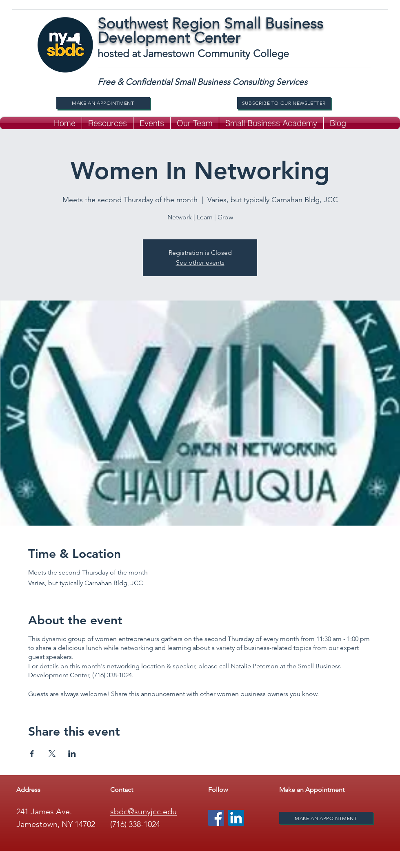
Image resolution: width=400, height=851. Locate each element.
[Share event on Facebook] (32, 753)
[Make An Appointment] (103, 103)
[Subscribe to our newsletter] (284, 103)
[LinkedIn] (236, 818)
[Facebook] (216, 818)
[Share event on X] (52, 753)
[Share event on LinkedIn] (72, 753)
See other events (200, 262)
